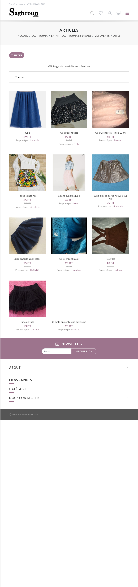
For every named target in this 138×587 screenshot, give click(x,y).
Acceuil (23, 35)
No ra (76, 203)
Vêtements (102, 35)
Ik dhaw (118, 270)
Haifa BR (34, 270)
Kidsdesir (35, 207)
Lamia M (35, 140)
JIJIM (76, 143)
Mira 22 (76, 329)
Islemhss (76, 270)
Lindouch (118, 206)
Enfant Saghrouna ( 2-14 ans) (71, 35)
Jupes (116, 35)
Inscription (84, 351)
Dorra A (35, 329)
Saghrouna (40, 35)
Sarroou (118, 140)
